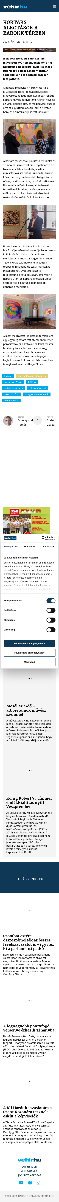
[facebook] (30, 1183)
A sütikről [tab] (48, 546)
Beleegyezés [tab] (11, 546)
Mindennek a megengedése (29, 643)
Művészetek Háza (13, 388)
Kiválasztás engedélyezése (29, 652)
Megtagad (29, 662)
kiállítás (32, 382)
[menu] (54, 6)
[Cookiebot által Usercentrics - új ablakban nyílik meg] (42, 538)
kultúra (7, 376)
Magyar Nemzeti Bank (36, 394)
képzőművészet (38, 388)
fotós (50, 417)
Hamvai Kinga (11, 400)
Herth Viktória (11, 394)
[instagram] (38, 1183)
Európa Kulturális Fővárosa (32, 376)
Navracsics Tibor (13, 382)
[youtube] (21, 1183)
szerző (21, 417)
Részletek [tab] (29, 546)
